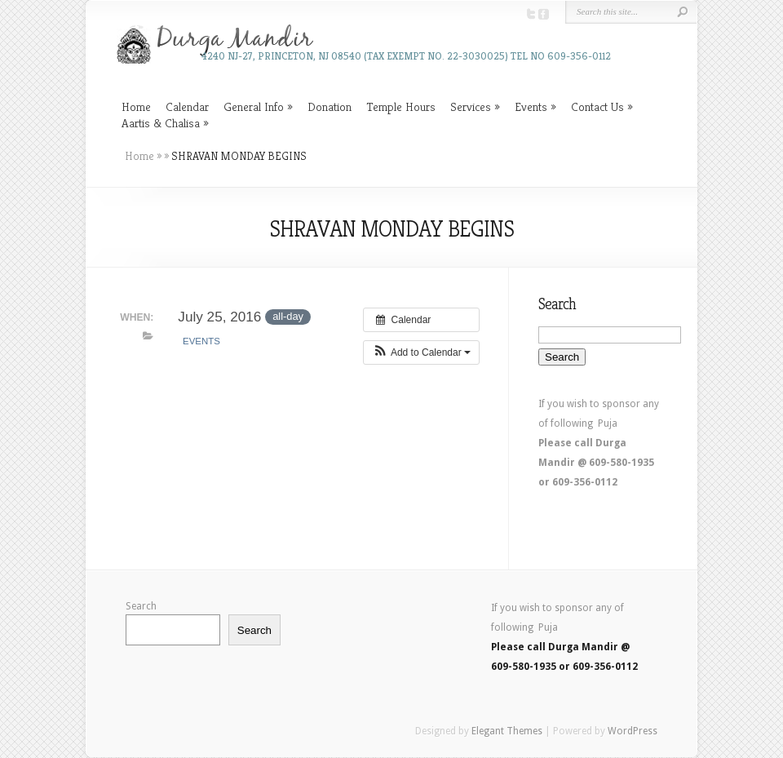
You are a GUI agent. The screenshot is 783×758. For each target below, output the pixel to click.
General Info (253, 106)
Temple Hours (401, 106)
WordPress (632, 731)
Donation (329, 106)
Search (141, 606)
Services (470, 106)
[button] (421, 352)
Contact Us (597, 106)
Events (531, 106)
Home (136, 106)
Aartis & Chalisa (161, 123)
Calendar (187, 106)
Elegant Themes (506, 731)
